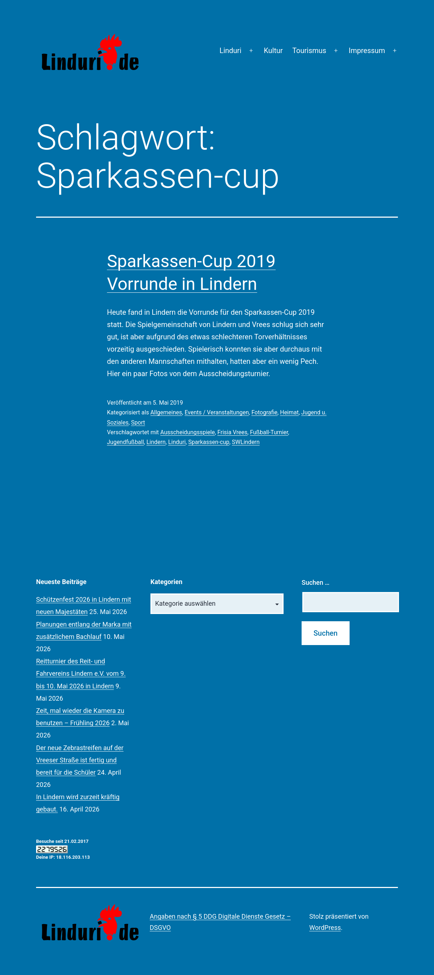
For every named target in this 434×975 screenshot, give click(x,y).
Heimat (289, 412)
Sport (138, 422)
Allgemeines (166, 412)
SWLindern (246, 442)
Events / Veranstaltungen (217, 412)
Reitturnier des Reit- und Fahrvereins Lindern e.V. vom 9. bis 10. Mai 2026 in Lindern (81, 673)
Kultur (273, 50)
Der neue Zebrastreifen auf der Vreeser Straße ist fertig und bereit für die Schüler (79, 760)
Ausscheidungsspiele (187, 432)
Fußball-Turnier (269, 432)
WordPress (325, 927)
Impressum (367, 50)
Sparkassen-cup (208, 442)
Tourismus (309, 50)
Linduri (230, 50)
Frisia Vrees (232, 432)
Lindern (156, 442)
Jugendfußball (125, 442)
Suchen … (315, 582)
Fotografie (264, 412)
